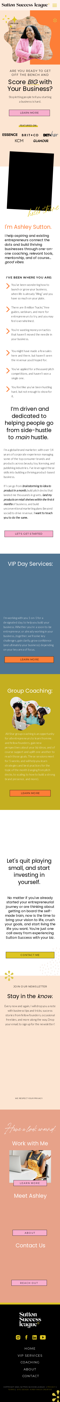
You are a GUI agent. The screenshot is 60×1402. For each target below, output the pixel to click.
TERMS (11, 1389)
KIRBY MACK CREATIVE (41, 1389)
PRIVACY (51, 1387)
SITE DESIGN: (23, 1389)
